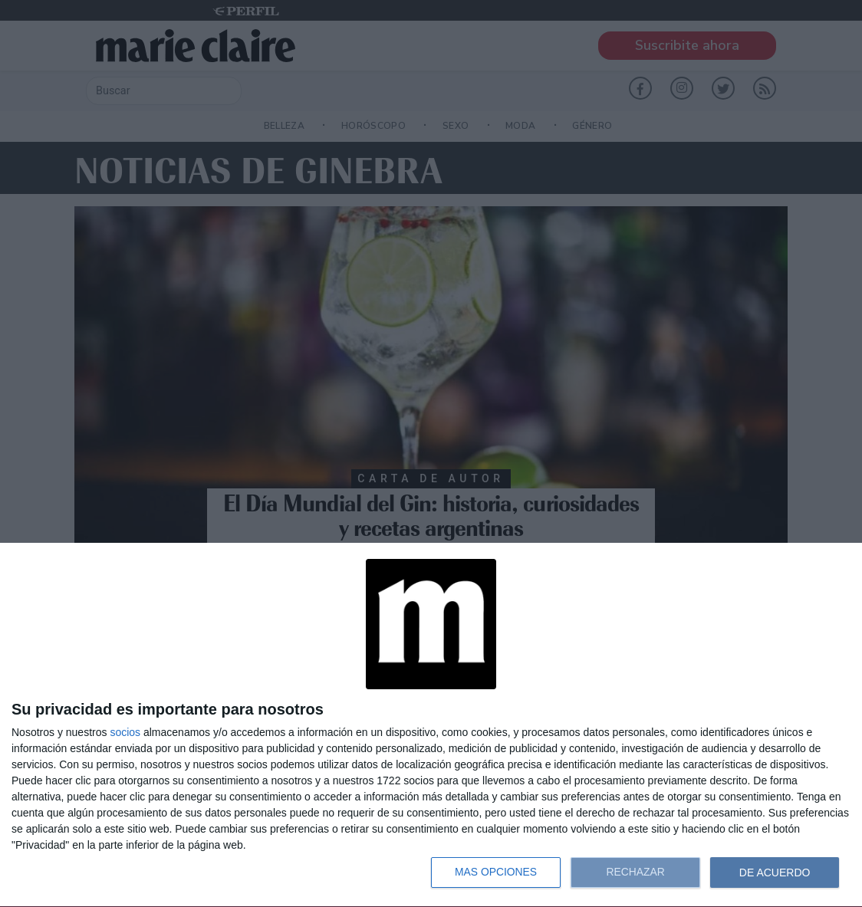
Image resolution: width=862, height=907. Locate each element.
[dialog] (431, 725)
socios (125, 732)
